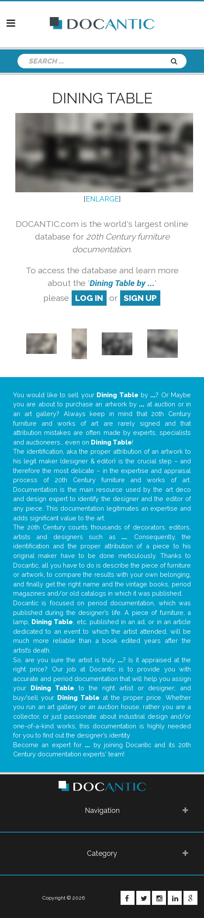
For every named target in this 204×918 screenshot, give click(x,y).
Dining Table (102, 98)
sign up (140, 298)
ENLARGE (102, 199)
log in (89, 298)
